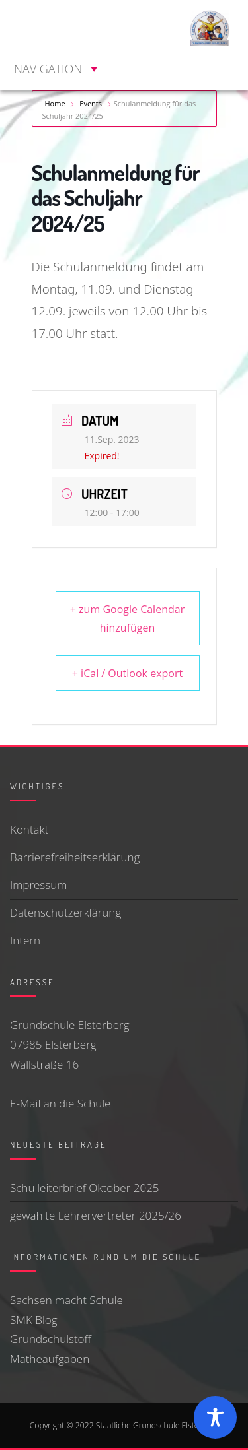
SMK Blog (34, 1319)
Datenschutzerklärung (65, 912)
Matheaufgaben (49, 1358)
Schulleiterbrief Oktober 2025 (84, 1187)
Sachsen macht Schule (66, 1299)
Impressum (38, 884)
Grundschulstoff (50, 1338)
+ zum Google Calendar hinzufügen (127, 618)
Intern (25, 940)
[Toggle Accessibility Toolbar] (215, 1417)
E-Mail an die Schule (60, 1103)
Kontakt (29, 829)
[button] (48, 68)
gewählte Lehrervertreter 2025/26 (95, 1215)
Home (56, 103)
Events (90, 103)
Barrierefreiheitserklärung (75, 857)
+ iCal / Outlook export (127, 673)
